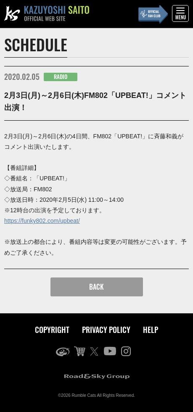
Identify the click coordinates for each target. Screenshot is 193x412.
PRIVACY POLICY (106, 329)
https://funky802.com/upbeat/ (42, 220)
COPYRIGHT (52, 329)
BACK (96, 287)
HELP (150, 329)
